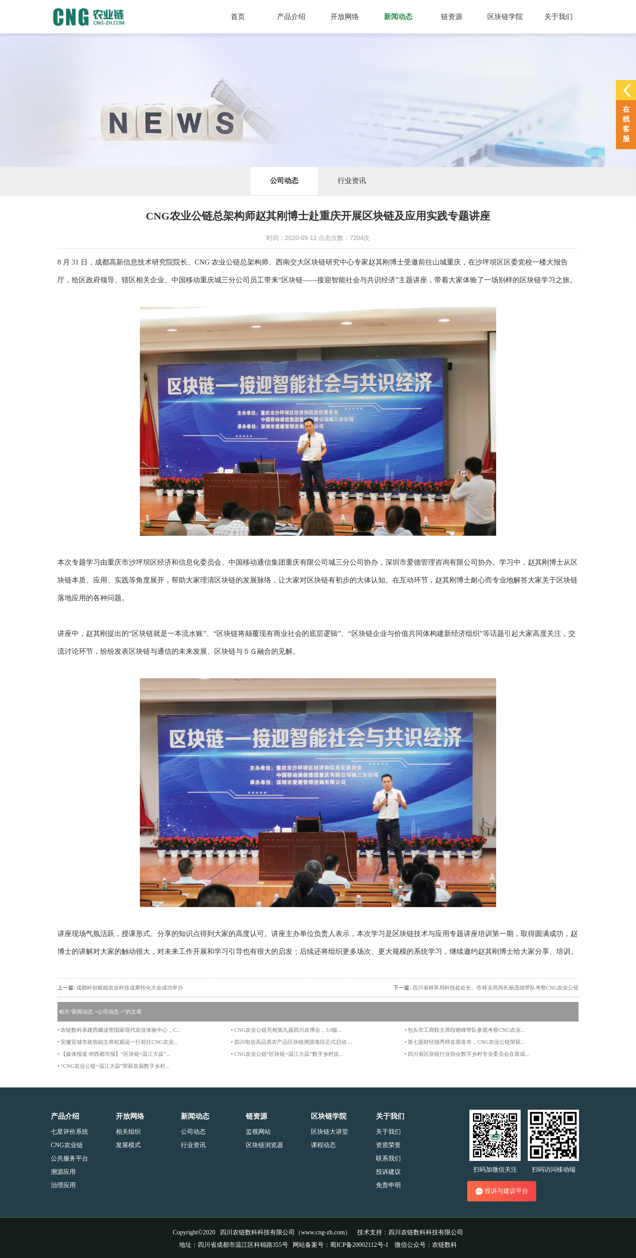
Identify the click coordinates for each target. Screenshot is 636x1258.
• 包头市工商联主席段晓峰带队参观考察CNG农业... (464, 1030)
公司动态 (284, 180)
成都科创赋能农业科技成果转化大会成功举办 (129, 988)
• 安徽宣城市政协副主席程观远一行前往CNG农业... (117, 1042)
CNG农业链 (67, 1145)
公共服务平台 (69, 1158)
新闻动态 (82, 1012)
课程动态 (323, 1145)
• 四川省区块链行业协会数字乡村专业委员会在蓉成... (466, 1054)
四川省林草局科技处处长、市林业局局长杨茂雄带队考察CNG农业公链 (495, 988)
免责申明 (388, 1185)
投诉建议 (388, 1171)
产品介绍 (65, 1116)
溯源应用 (63, 1171)
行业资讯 (352, 180)
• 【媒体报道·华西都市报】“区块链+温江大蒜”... (113, 1054)
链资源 (256, 1116)
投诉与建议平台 (501, 1191)
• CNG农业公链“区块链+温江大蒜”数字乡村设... (287, 1054)
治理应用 (63, 1185)
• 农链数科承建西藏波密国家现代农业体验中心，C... (118, 1030)
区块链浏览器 (264, 1145)
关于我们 (390, 1116)
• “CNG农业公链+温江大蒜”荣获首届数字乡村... (113, 1066)
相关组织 (128, 1131)
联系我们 (388, 1158)
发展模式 (128, 1145)
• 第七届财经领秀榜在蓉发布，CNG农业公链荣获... (464, 1042)
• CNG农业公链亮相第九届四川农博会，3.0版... (286, 1030)
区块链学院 (329, 1116)
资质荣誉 (388, 1145)
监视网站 (258, 1131)
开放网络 (130, 1116)
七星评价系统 (69, 1131)
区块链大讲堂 (329, 1131)
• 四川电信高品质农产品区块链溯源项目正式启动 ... (291, 1042)
